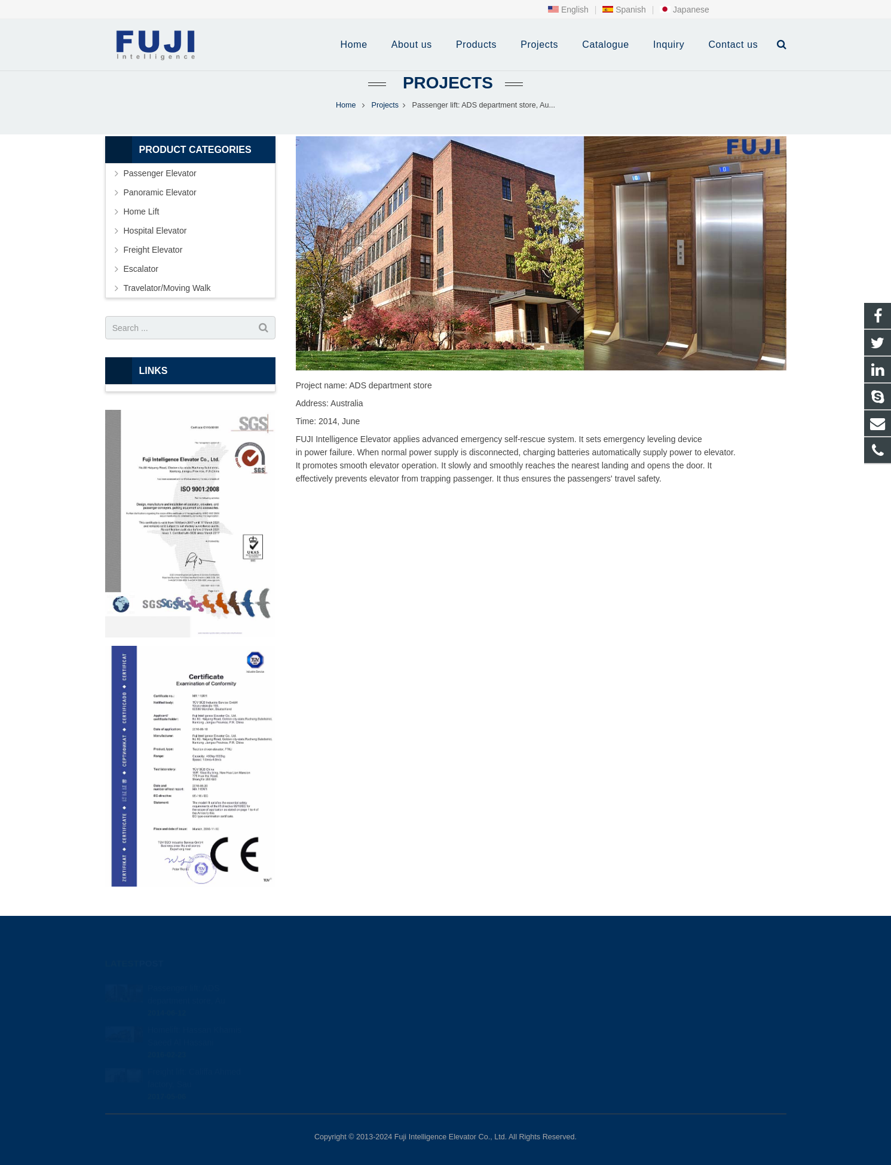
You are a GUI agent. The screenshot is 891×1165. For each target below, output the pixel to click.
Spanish (623, 9)
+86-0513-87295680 (502, 1004)
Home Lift (142, 211)
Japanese (684, 9)
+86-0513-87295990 (500, 986)
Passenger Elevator (160, 173)
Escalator (141, 269)
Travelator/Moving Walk (167, 288)
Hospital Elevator (155, 230)
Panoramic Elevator (160, 192)
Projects (445, 82)
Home (346, 105)
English (568, 9)
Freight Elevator (153, 250)
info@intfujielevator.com (508, 1021)
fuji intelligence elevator (506, 1038)
